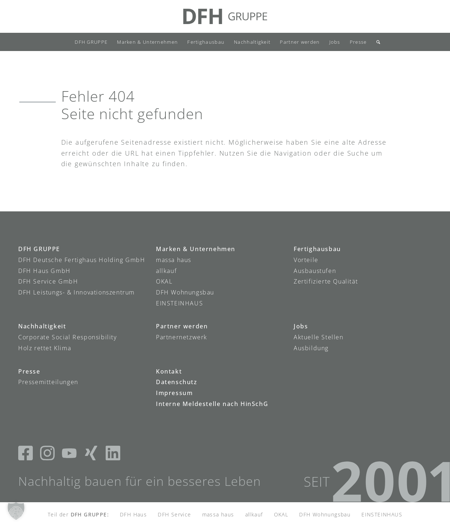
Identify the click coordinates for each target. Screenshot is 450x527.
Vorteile (306, 260)
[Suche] (376, 42)
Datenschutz (176, 382)
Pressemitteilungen (48, 382)
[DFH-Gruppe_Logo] (225, 16)
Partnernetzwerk (181, 337)
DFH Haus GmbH (44, 271)
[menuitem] (91, 42)
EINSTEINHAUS (179, 303)
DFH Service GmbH (48, 281)
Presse (29, 371)
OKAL (164, 281)
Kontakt (169, 371)
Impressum (174, 393)
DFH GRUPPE (39, 249)
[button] (16, 511)
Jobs (301, 326)
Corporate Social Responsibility (67, 337)
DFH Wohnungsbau (185, 292)
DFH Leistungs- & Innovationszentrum (76, 292)
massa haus (173, 260)
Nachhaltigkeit (42, 326)
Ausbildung (311, 348)
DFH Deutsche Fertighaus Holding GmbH (81, 260)
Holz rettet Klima (44, 348)
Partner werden (182, 326)
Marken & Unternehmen (195, 249)
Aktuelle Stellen (319, 337)
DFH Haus (133, 514)
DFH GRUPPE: (90, 514)
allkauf (166, 271)
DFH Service (174, 514)
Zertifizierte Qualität (326, 281)
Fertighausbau (317, 249)
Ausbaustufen (315, 271)
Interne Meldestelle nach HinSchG (212, 404)
